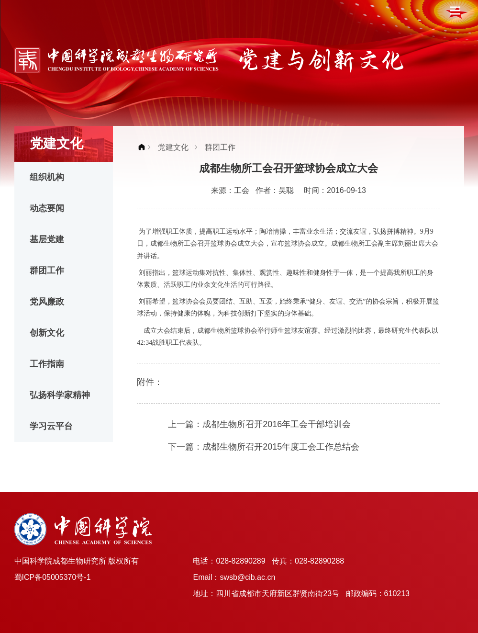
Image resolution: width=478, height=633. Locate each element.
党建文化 (173, 147)
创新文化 (47, 333)
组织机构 (47, 177)
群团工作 (47, 270)
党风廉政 (47, 301)
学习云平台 (51, 426)
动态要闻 (47, 208)
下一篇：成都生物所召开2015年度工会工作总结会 (263, 447)
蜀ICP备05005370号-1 (52, 577)
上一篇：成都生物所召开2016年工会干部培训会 (259, 424)
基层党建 (47, 239)
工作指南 (47, 364)
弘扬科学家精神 (60, 395)
